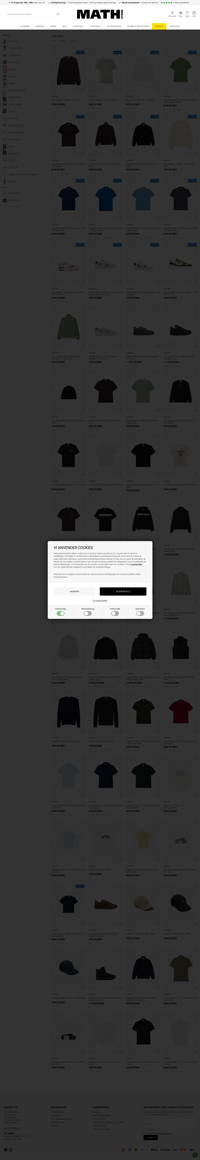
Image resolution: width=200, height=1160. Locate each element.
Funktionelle (115, 612)
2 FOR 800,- (95, 26)
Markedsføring (87, 612)
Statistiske (140, 612)
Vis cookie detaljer (100, 600)
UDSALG (159, 26)
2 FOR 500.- (78, 26)
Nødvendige (60, 612)
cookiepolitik (136, 564)
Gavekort (174, 26)
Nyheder (24, 26)
